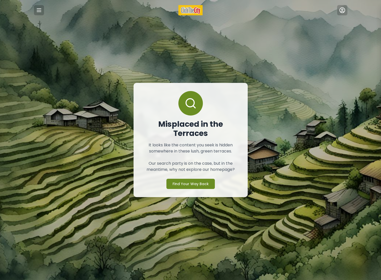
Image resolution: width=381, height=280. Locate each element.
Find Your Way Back (191, 183)
